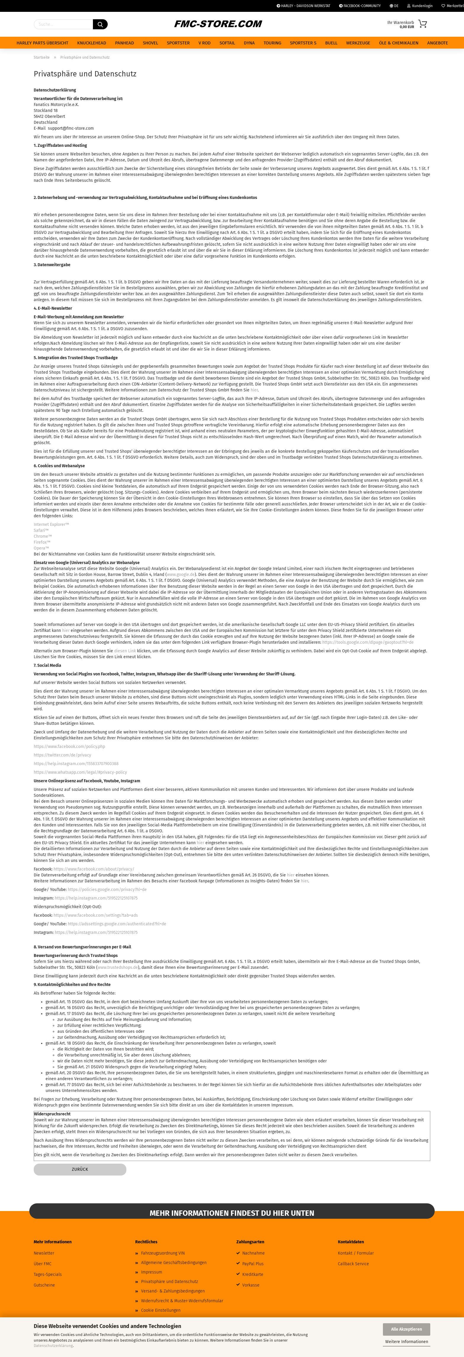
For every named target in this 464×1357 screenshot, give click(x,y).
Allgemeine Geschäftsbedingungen (174, 1262)
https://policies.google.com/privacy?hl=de (107, 889)
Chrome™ (43, 536)
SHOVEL (150, 43)
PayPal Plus (253, 1263)
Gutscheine (44, 1285)
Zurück (80, 1169)
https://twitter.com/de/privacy (62, 755)
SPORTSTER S (303, 43)
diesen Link (125, 650)
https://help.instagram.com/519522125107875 (96, 898)
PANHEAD (124, 43)
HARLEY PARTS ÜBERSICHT (42, 43)
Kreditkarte (252, 1274)
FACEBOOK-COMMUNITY (360, 6)
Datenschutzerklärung (53, 1345)
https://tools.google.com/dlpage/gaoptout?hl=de (368, 642)
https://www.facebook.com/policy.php (69, 746)
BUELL (331, 43)
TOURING (272, 43)
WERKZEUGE (358, 43)
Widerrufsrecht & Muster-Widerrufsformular (182, 1300)
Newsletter (44, 1253)
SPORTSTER (178, 43)
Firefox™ (42, 542)
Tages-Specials (48, 1274)
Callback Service (353, 1263)
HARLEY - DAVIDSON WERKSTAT (303, 6)
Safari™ (41, 530)
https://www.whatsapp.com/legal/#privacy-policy (80, 772)
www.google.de (181, 574)
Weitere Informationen (406, 1341)
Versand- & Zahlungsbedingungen (173, 1291)
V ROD (205, 43)
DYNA (249, 43)
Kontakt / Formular (356, 1253)
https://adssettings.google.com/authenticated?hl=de (117, 923)
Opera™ (41, 548)
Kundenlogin (420, 6)
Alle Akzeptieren (406, 1329)
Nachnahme (253, 1253)
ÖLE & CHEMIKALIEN (398, 43)
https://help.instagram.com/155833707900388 (76, 763)
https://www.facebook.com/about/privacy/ (94, 869)
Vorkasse (251, 1285)
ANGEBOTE (437, 43)
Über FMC (42, 1263)
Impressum (151, 1272)
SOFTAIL (227, 43)
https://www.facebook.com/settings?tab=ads (96, 915)
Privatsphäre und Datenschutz (169, 1281)
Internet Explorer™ (51, 524)
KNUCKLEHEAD (91, 43)
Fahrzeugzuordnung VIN (163, 1253)
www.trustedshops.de (118, 967)
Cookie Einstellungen (161, 1310)
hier (254, 390)
